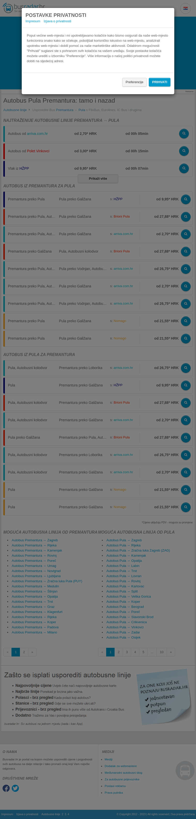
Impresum (33, 21)
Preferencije (134, 82)
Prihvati (159, 82)
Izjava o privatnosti (57, 21)
